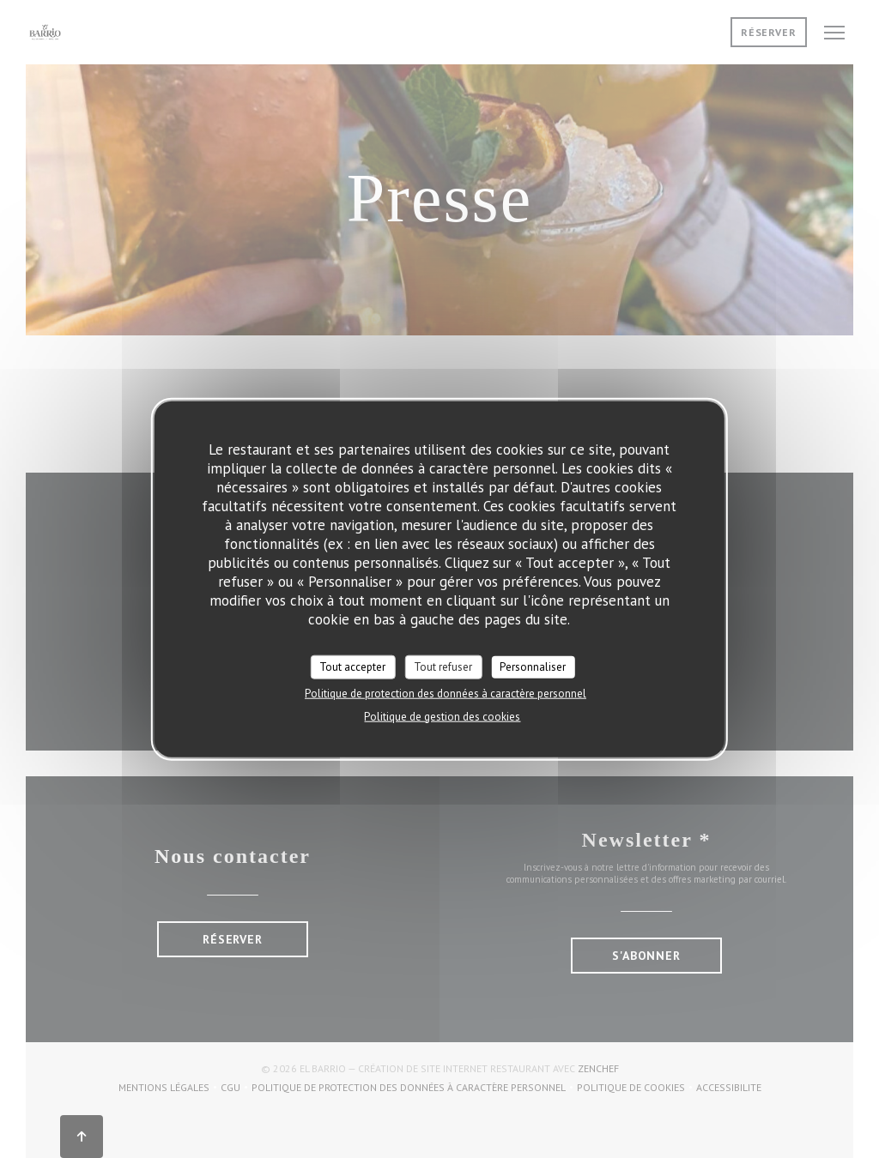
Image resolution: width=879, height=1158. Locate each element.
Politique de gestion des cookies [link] (442, 716)
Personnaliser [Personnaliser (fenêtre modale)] (533, 667)
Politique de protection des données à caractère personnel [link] (445, 692)
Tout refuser (443, 667)
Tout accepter (352, 667)
